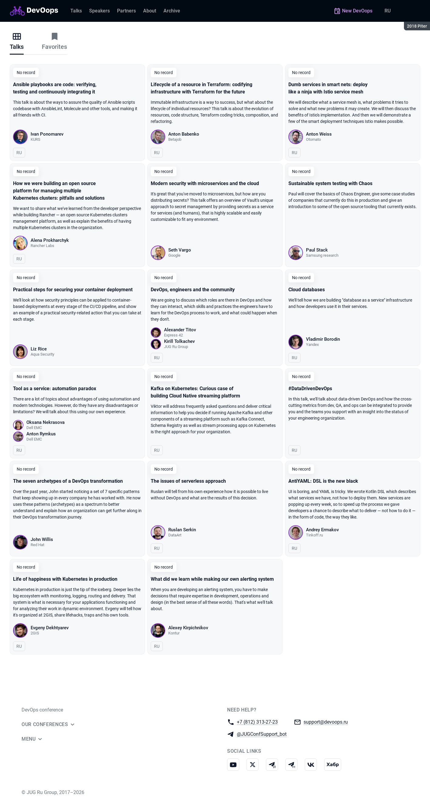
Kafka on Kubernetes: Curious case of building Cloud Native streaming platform (195, 392)
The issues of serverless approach (188, 481)
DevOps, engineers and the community (193, 289)
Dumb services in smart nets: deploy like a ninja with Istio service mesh (328, 88)
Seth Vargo (179, 250)
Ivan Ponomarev (47, 134)
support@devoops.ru (326, 721)
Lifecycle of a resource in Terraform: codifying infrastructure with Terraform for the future (201, 88)
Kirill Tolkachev (179, 341)
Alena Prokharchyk (50, 240)
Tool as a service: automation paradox (54, 388)
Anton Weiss (319, 134)
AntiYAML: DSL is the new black (323, 481)
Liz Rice (39, 348)
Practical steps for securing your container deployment (73, 289)
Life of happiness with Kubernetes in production (65, 579)
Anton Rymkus (41, 433)
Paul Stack (317, 250)
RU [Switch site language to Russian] (388, 11)
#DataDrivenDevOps (310, 388)
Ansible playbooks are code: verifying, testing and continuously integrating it (54, 88)
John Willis (42, 539)
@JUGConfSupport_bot (262, 734)
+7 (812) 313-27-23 (257, 721)
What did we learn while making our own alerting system (212, 579)
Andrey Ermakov (322, 529)
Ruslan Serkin (182, 529)
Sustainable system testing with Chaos (330, 183)
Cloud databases (306, 289)
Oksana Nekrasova (45, 422)
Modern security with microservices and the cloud (205, 183)
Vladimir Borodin (323, 339)
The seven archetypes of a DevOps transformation (68, 481)
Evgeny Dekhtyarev (50, 627)
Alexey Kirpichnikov (188, 627)
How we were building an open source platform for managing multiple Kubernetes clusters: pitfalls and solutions (59, 191)
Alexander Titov (180, 329)
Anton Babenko (183, 134)
